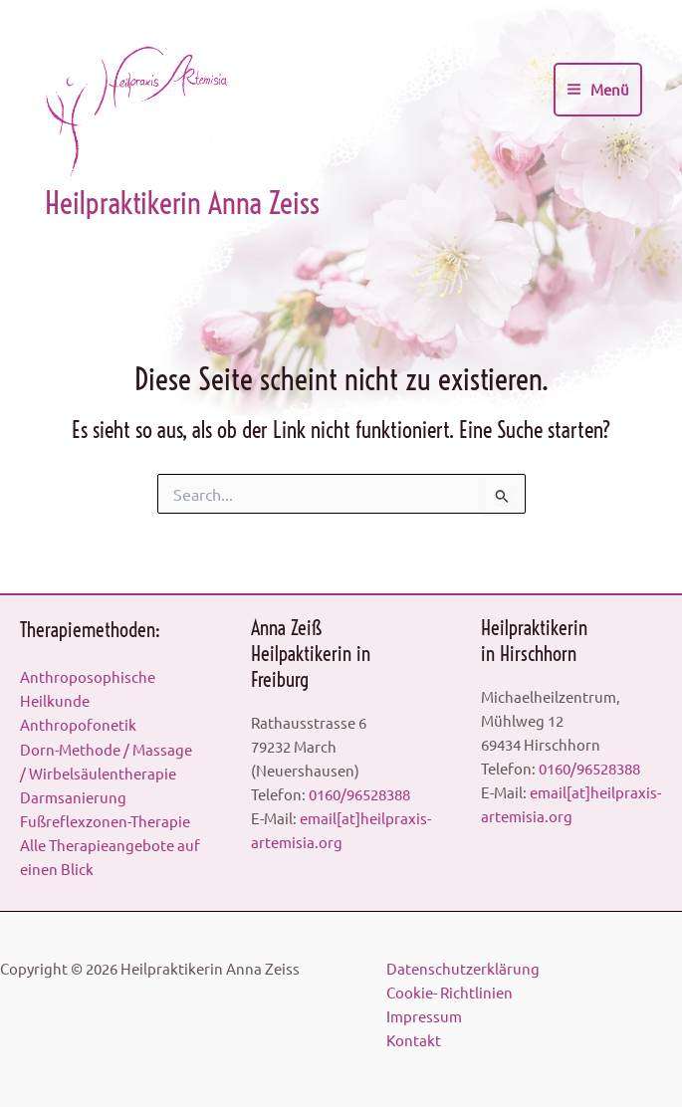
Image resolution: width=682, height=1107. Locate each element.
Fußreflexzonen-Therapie (105, 820)
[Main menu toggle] (598, 89)
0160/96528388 (359, 793)
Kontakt (413, 1039)
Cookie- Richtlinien (449, 992)
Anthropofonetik (78, 724)
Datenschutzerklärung (463, 968)
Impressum (424, 1015)
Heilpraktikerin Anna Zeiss (182, 203)
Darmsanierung (73, 796)
